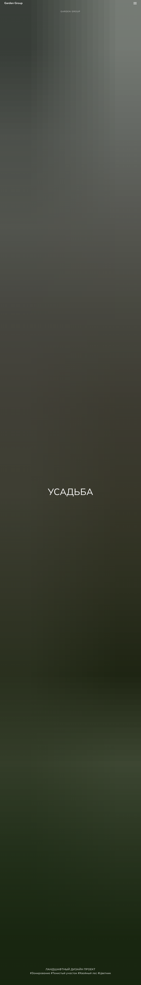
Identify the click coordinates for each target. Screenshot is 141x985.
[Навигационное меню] (135, 3)
